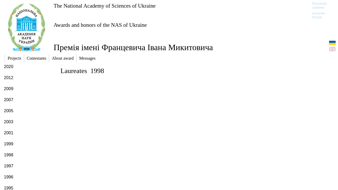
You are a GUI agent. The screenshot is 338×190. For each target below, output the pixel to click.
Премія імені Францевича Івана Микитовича (133, 47)
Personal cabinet (319, 5)
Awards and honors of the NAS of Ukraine (100, 25)
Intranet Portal (318, 15)
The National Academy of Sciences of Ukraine (105, 6)
